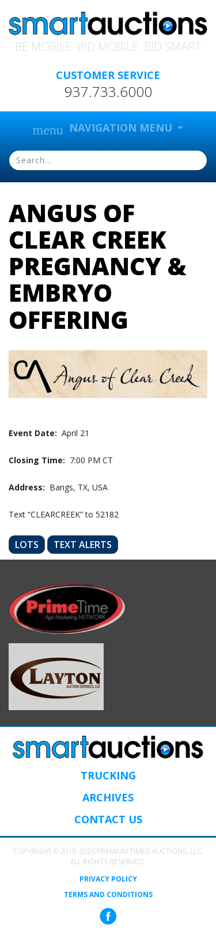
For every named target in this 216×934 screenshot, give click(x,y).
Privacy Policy (108, 879)
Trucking (108, 775)
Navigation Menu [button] (104, 129)
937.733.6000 (108, 92)
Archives (108, 797)
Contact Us (108, 819)
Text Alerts (83, 544)
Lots (27, 544)
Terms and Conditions (108, 894)
